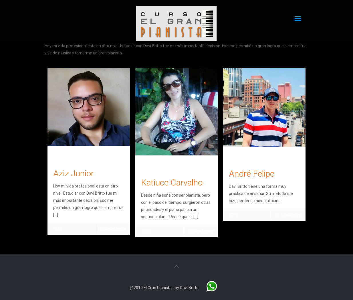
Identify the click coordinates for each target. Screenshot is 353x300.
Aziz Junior (73, 173)
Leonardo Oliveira (75, 155)
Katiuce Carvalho (172, 182)
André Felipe (251, 174)
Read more (116, 229)
